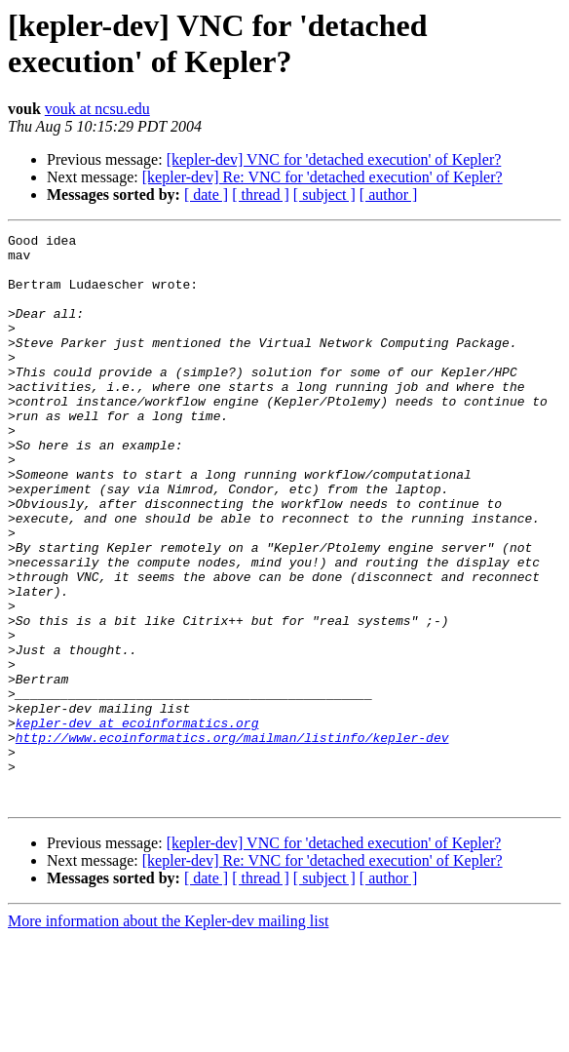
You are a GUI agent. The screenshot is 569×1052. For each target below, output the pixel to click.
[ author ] (389, 194)
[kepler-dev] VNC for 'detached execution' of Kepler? (334, 159)
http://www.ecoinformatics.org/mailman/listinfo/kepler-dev (232, 839)
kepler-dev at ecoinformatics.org (137, 822)
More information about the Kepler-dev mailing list (168, 1035)
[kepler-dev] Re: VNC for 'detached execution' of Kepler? (322, 177)
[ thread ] (260, 194)
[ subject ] (324, 194)
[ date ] (206, 194)
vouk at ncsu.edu (97, 108)
